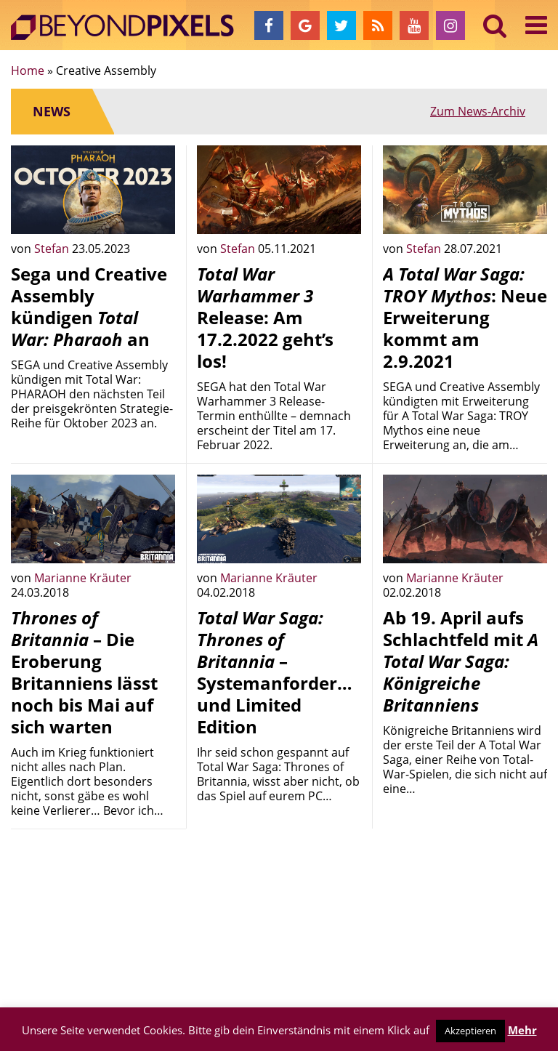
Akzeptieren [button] (470, 1030)
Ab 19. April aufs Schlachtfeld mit (460, 661)
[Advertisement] (93, 913)
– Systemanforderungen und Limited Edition (294, 671)
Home (27, 70)
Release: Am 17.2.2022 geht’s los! (265, 317)
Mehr (522, 1030)
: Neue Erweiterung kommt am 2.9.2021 (465, 317)
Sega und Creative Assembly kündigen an (89, 306)
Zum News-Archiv (477, 111)
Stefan (53, 249)
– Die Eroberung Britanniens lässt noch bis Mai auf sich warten (84, 671)
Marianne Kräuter (83, 578)
